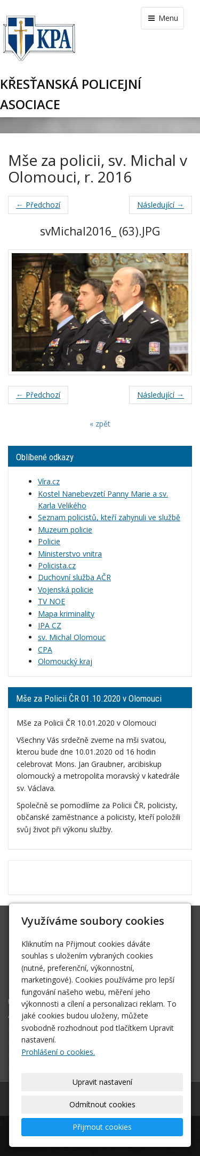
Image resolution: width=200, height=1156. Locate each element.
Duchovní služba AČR (74, 577)
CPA (45, 649)
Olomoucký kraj (65, 661)
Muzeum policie (65, 529)
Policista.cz (57, 565)
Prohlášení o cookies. (58, 1052)
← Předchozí (38, 205)
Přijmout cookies (102, 1127)
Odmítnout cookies (102, 1104)
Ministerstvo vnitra (70, 554)
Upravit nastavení (102, 1082)
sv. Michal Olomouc (72, 637)
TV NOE (51, 601)
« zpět (100, 424)
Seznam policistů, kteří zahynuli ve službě (109, 517)
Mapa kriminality (66, 614)
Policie (49, 541)
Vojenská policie (65, 589)
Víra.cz (49, 481)
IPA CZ (49, 625)
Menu (162, 18)
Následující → (160, 205)
